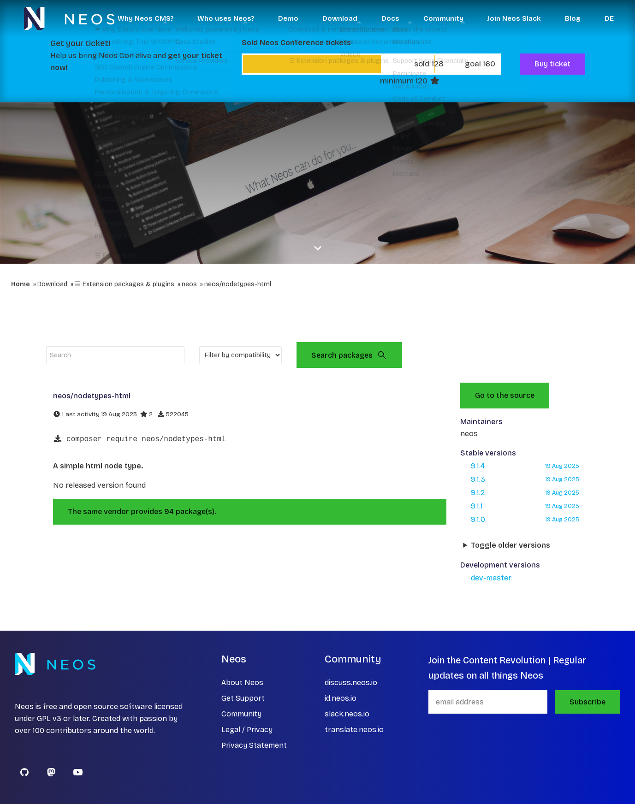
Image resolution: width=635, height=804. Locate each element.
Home (20, 284)
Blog (573, 18)
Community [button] (443, 18)
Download (52, 284)
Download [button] (339, 18)
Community (241, 713)
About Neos (242, 682)
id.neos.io (340, 698)
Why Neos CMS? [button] (145, 18)
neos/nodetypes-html (237, 284)
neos (189, 284)
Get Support (243, 698)
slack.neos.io (347, 713)
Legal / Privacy (247, 729)
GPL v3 (49, 718)
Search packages (349, 355)
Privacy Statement (254, 745)
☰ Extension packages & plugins (124, 284)
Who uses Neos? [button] (225, 18)
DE (609, 18)
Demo (288, 18)
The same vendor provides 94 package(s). (142, 511)
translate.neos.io (354, 729)
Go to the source (504, 395)
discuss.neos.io (351, 682)
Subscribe (587, 702)
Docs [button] (390, 18)
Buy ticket (552, 63)
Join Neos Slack (514, 18)
